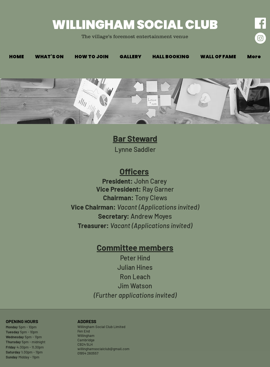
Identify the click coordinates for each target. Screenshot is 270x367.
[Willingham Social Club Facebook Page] (260, 23)
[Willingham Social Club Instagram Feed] (260, 38)
